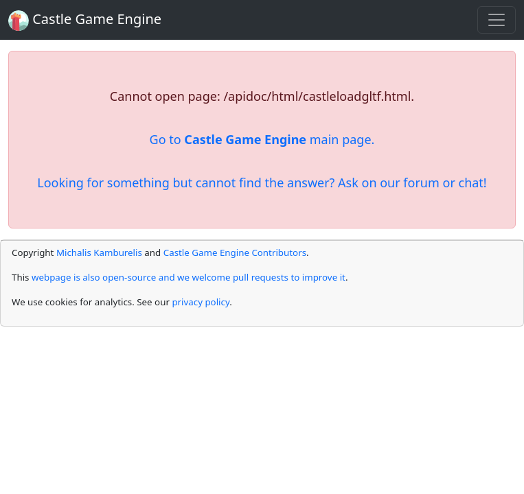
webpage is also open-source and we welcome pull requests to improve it (188, 277)
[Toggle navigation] (496, 20)
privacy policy (200, 302)
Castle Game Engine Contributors (234, 252)
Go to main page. (262, 139)
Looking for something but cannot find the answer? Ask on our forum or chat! (261, 182)
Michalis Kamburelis (99, 252)
